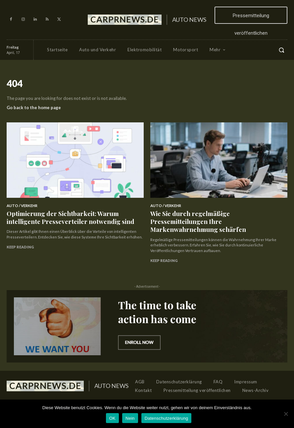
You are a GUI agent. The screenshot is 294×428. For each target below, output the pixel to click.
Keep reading (20, 242)
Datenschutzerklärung (166, 418)
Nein (130, 418)
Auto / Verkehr (21, 205)
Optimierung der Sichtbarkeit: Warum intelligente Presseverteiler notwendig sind (66, 214)
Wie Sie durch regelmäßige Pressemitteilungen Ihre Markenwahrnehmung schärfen (213, 214)
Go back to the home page (34, 107)
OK (112, 418)
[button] (281, 50)
